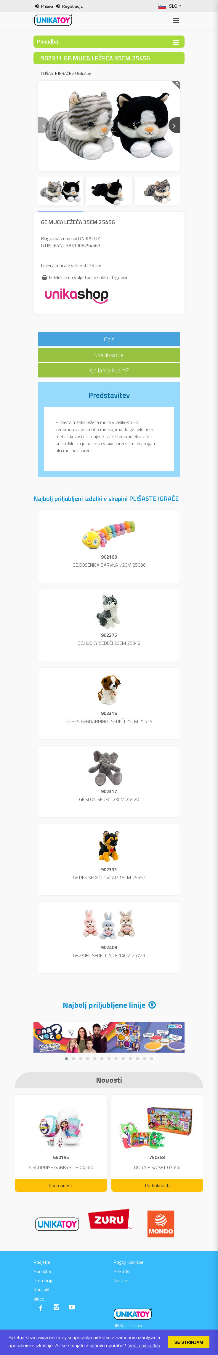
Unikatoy (83, 73)
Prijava (47, 6)
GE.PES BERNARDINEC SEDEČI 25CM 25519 (109, 721)
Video (38, 1298)
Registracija (72, 6)
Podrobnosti (61, 1185)
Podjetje (41, 1262)
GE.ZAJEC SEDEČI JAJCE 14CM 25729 (109, 955)
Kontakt (41, 1289)
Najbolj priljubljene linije (104, 1005)
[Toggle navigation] (176, 42)
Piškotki (121, 1271)
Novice (120, 1280)
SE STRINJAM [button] (188, 1342)
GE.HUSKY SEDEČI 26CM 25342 (109, 643)
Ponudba (42, 1271)
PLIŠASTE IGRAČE (56, 73)
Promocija (43, 1280)
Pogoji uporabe (128, 1262)
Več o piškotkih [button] (144, 1345)
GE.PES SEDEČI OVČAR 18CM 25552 (109, 877)
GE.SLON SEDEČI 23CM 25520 (109, 799)
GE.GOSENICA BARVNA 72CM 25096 (109, 564)
